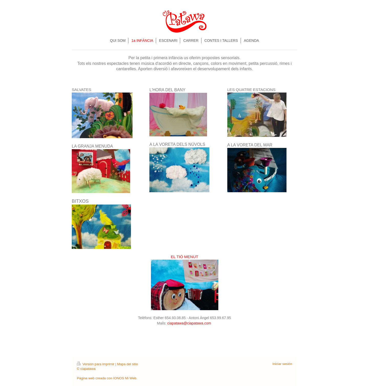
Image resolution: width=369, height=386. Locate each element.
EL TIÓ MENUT (184, 257)
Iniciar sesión (282, 364)
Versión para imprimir (96, 364)
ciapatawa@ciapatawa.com (189, 323)
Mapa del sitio (127, 364)
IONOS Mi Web (125, 378)
